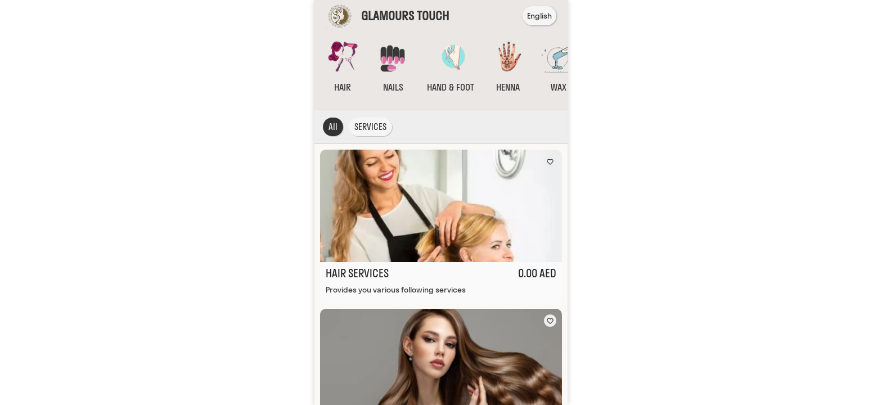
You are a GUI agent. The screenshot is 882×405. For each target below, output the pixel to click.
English (539, 16)
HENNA (508, 87)
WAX (558, 87)
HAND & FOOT (450, 87)
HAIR (342, 87)
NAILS (393, 87)
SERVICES (370, 127)
